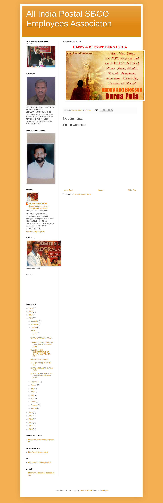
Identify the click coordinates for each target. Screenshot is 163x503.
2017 (31, 315)
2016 (31, 318)
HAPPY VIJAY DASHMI (39, 360)
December (35, 321)
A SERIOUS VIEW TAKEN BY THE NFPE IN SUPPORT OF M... (41, 345)
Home (100, 190)
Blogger (105, 490)
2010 (31, 429)
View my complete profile (35, 232)
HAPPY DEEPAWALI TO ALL (41, 338)
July (32, 389)
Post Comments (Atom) (82, 194)
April (33, 398)
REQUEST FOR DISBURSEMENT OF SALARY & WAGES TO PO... (40, 353)
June (33, 392)
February (34, 405)
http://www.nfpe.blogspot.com (39, 463)
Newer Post (68, 190)
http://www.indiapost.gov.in (38, 452)
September (35, 382)
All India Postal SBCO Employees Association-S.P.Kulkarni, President (39, 206)
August (34, 385)
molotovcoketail (86, 490)
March (33, 402)
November (35, 324)
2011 (31, 426)
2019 (31, 308)
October (34, 328)
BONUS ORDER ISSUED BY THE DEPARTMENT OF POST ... (41, 376)
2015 (31, 413)
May (33, 395)
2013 (31, 419)
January (34, 408)
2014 (31, 416)
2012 (31, 423)
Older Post (132, 190)
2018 (31, 312)
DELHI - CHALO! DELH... (41, 333)
